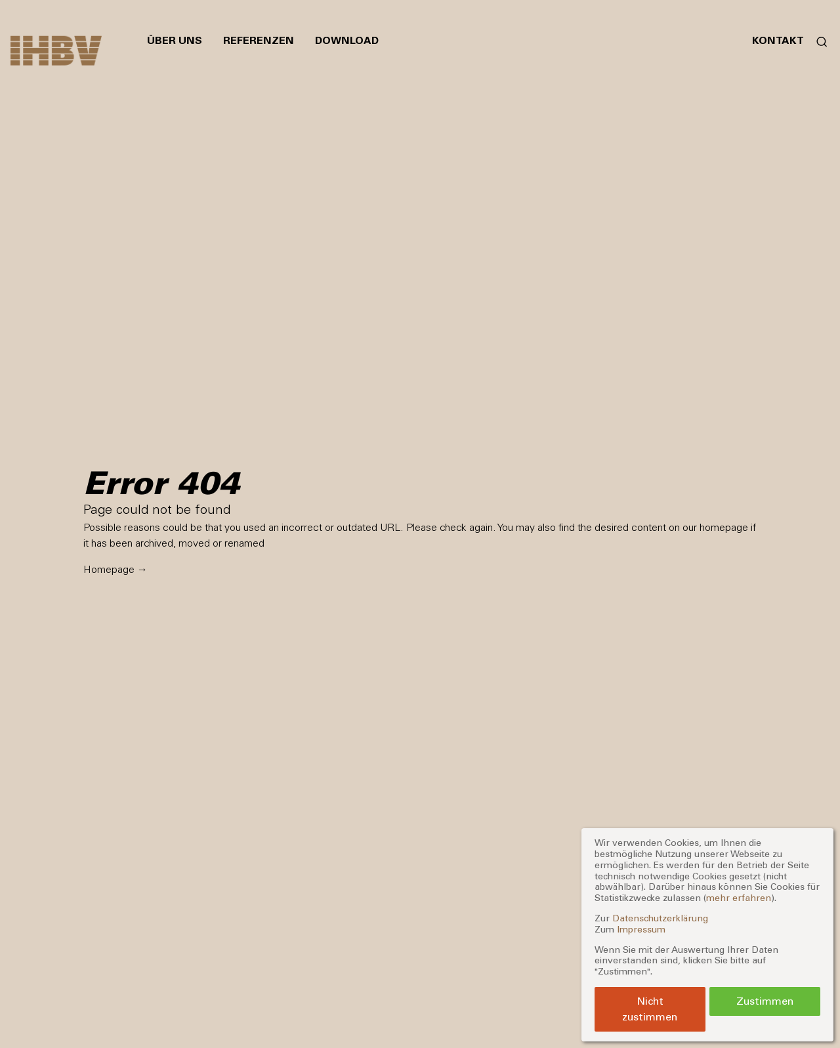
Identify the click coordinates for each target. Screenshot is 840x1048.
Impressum (641, 929)
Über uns (174, 40)
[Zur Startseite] (56, 51)
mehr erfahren (738, 898)
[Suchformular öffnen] (817, 40)
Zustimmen (764, 1001)
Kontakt (778, 40)
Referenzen (258, 40)
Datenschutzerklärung (660, 918)
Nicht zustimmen (649, 1009)
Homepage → (115, 569)
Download (347, 40)
